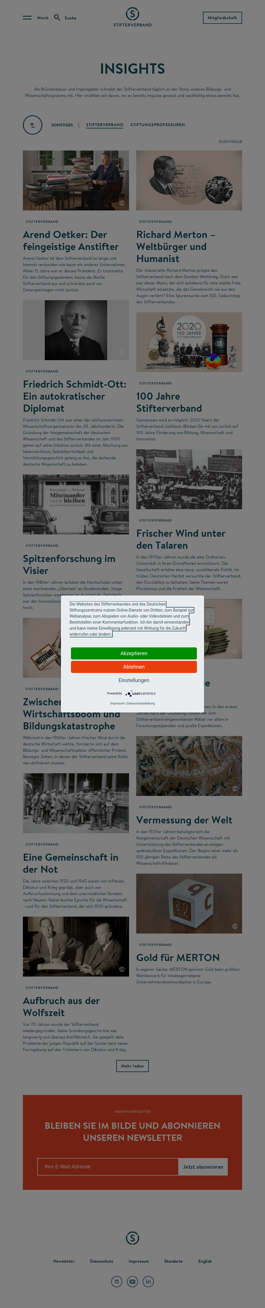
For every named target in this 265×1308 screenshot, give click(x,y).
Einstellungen (133, 680)
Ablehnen (134, 667)
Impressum (117, 703)
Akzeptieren (134, 653)
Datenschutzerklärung (141, 703)
